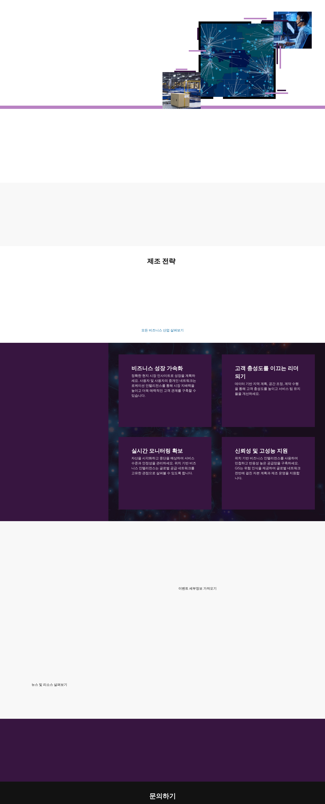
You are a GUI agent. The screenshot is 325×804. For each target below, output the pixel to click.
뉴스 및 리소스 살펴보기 (49, 685)
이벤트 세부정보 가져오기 (197, 588)
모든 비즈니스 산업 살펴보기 (162, 330)
